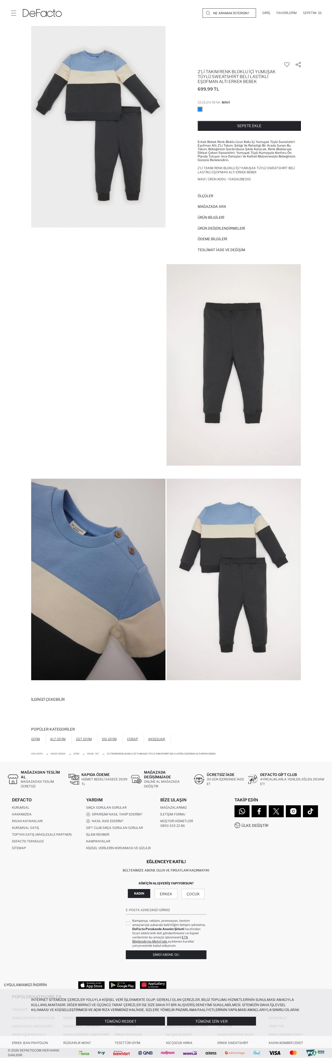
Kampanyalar (98, 841)
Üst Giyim (84, 739)
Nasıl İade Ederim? (104, 821)
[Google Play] (122, 984)
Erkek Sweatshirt (232, 1043)
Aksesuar (156, 739)
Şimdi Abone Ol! (166, 955)
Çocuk (193, 894)
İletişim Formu (172, 814)
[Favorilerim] (286, 13)
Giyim (35, 739)
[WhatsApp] (242, 811)
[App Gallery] (153, 984)
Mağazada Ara (212, 206)
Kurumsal (20, 807)
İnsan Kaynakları (27, 821)
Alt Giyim (58, 739)
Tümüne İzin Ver (211, 1021)
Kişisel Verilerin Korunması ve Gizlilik (118, 848)
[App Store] (91, 984)
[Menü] (13, 13)
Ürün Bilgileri (211, 217)
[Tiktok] (310, 811)
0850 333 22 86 (172, 826)
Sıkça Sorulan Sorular (106, 807)
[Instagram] (293, 811)
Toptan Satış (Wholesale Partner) (42, 834)
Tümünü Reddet (120, 1021)
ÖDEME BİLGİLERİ (212, 239)
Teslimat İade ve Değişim (221, 250)
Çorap (132, 739)
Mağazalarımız (173, 807)
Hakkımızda (22, 814)
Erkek (166, 894)
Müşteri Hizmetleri (176, 821)
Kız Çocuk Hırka (179, 1043)
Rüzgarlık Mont (77, 1043)
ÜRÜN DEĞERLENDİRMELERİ (221, 228)
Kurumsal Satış (25, 828)
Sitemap (19, 848)
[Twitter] (276, 811)
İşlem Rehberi (97, 834)
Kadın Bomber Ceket (286, 1043)
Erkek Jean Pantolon (30, 1043)
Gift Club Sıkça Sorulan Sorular (114, 828)
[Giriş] (266, 13)
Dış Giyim (109, 739)
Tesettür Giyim (127, 1043)
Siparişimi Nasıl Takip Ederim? (114, 814)
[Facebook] (259, 811)
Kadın (139, 893)
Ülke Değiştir (254, 825)
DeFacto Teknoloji (28, 841)
